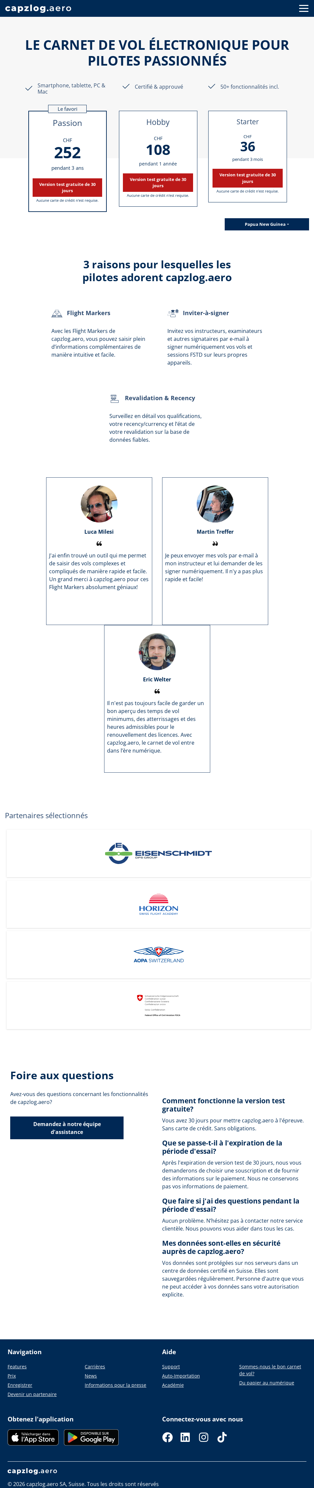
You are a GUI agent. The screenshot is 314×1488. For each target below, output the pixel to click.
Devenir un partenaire (32, 1394)
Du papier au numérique (266, 1383)
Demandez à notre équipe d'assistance (67, 1128)
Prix (12, 1376)
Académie (173, 1385)
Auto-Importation (181, 1376)
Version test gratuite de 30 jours (67, 187)
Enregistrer (20, 1385)
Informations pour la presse (115, 1385)
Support (171, 1366)
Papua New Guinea (265, 224)
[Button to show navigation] (304, 8)
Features (17, 1366)
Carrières (95, 1366)
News (91, 1376)
